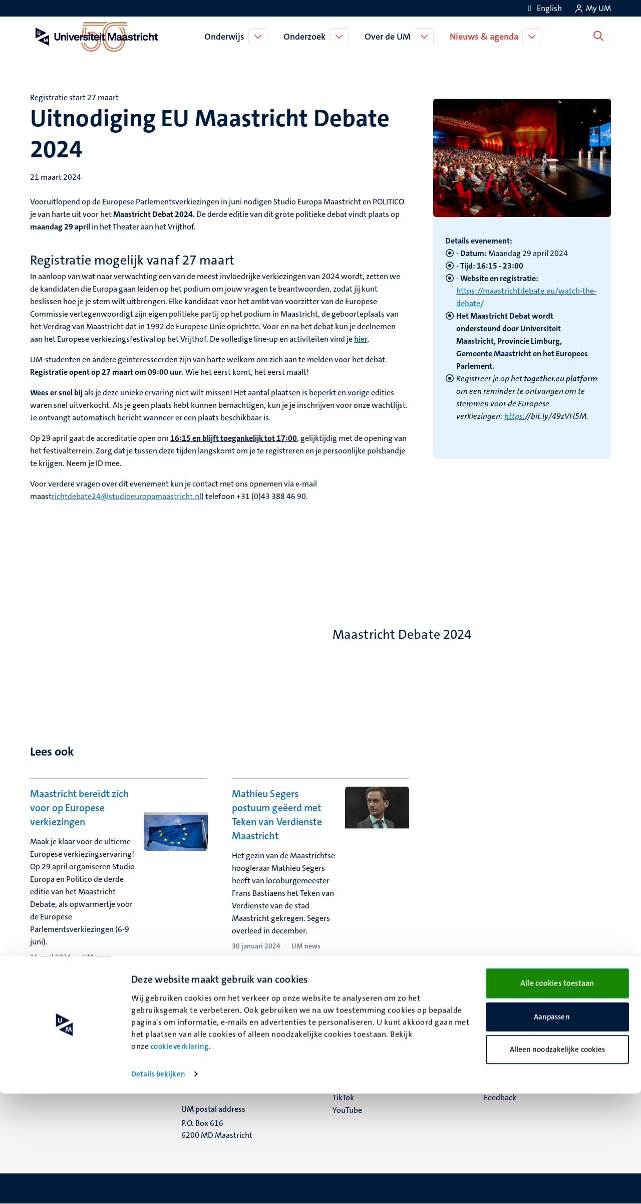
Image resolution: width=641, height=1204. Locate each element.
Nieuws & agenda (486, 37)
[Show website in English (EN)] (543, 8)
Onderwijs (227, 37)
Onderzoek (307, 37)
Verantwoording (512, 1060)
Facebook (349, 1060)
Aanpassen (558, 1127)
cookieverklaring (180, 1157)
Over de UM (390, 37)
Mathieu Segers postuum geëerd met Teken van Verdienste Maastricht (277, 814)
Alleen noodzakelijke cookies (557, 1160)
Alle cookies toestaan (557, 1093)
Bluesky (346, 1047)
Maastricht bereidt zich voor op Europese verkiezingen (79, 807)
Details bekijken (158, 1184)
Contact (497, 1047)
